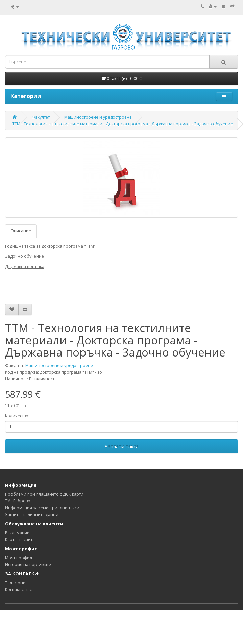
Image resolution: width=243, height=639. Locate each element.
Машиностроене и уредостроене (98, 117)
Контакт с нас (18, 589)
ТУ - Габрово (17, 501)
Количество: (17, 416)
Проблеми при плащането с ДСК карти (44, 494)
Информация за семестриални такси (42, 508)
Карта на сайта (20, 539)
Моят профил (18, 558)
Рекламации (17, 533)
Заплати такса (122, 446)
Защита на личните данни (31, 514)
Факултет (40, 117)
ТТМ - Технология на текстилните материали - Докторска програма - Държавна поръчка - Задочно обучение (122, 124)
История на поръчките (28, 564)
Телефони (15, 583)
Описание (20, 231)
